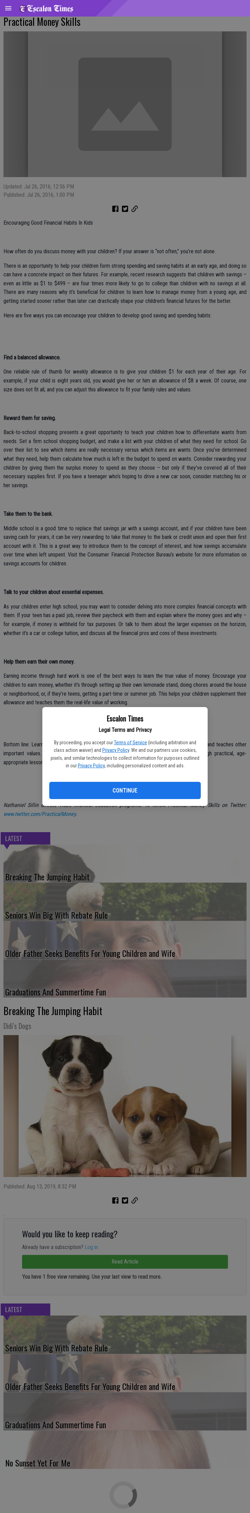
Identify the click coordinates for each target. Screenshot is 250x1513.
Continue (125, 790)
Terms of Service (130, 742)
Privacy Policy (115, 750)
